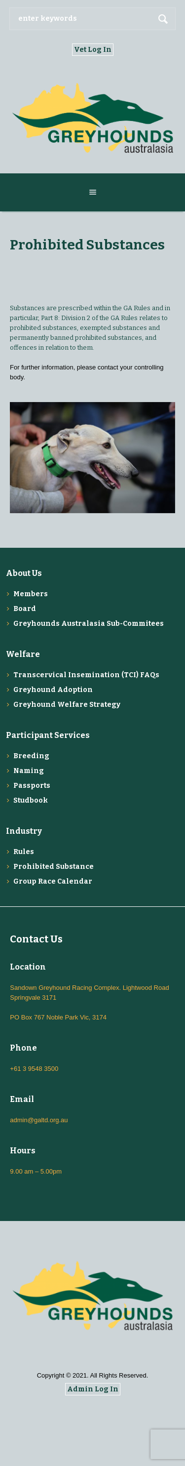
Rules (23, 852)
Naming (28, 771)
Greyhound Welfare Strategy (66, 704)
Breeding (31, 756)
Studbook (30, 800)
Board (24, 609)
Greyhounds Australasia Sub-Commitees (88, 623)
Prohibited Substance (53, 866)
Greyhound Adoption (53, 690)
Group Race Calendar (52, 881)
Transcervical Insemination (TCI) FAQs (86, 675)
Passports (31, 785)
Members (30, 594)
